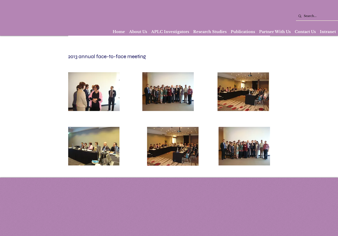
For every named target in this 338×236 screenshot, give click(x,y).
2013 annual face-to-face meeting (107, 56)
